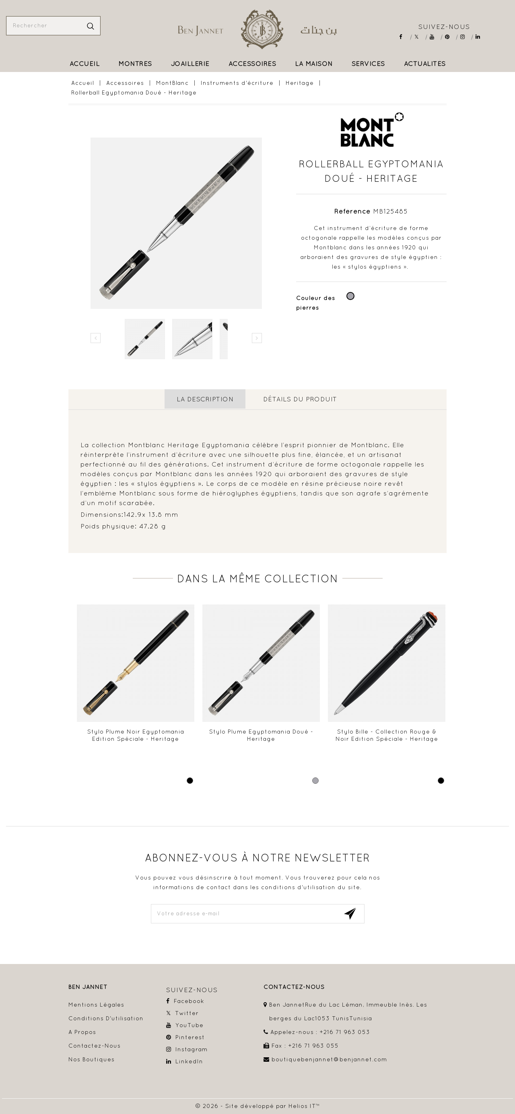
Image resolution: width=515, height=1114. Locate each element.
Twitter (419, 37)
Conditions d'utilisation (106, 1017)
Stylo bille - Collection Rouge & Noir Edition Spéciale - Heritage (387, 734)
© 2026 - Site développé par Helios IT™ (257, 1105)
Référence (352, 211)
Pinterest (450, 37)
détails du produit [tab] (300, 399)
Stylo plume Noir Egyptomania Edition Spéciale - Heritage (135, 734)
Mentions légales (96, 1004)
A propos (82, 1031)
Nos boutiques (91, 1058)
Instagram (465, 37)
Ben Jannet (87, 986)
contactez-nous (294, 986)
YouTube (435, 37)
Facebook (404, 37)
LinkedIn (481, 37)
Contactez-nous (94, 1045)
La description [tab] (204, 399)
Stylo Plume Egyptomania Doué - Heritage (261, 734)
